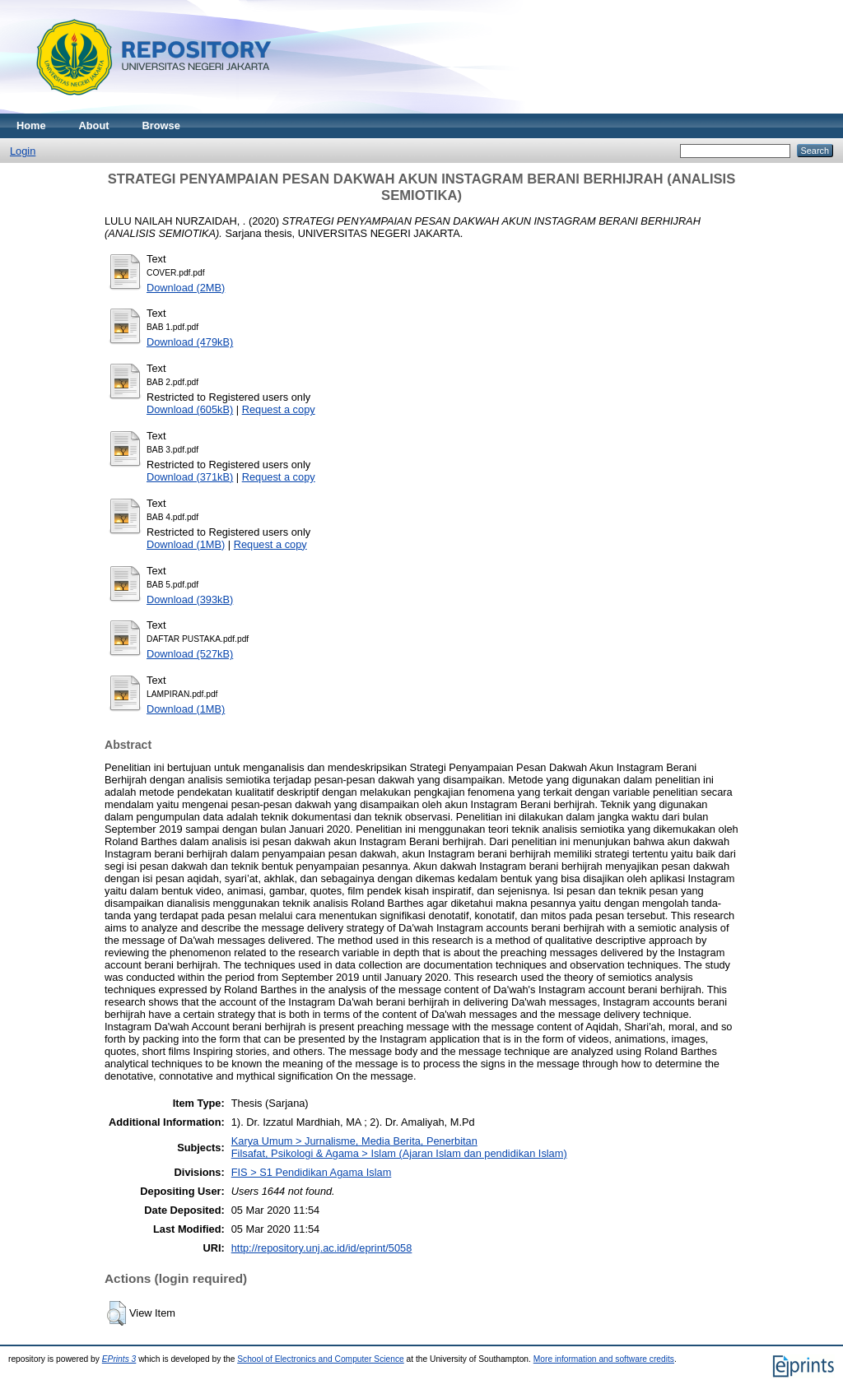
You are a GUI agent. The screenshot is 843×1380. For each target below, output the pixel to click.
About (94, 125)
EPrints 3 (119, 1359)
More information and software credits (603, 1359)
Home (31, 125)
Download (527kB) (190, 654)
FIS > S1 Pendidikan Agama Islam (311, 1172)
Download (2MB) (186, 287)
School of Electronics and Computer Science (320, 1359)
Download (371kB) (190, 477)
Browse (161, 125)
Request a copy (278, 409)
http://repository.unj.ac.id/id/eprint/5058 (321, 1248)
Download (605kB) (190, 409)
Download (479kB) (190, 342)
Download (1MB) (186, 544)
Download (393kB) (190, 599)
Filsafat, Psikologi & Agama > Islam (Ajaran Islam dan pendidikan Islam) (399, 1153)
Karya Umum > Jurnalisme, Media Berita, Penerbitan (354, 1141)
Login (22, 151)
